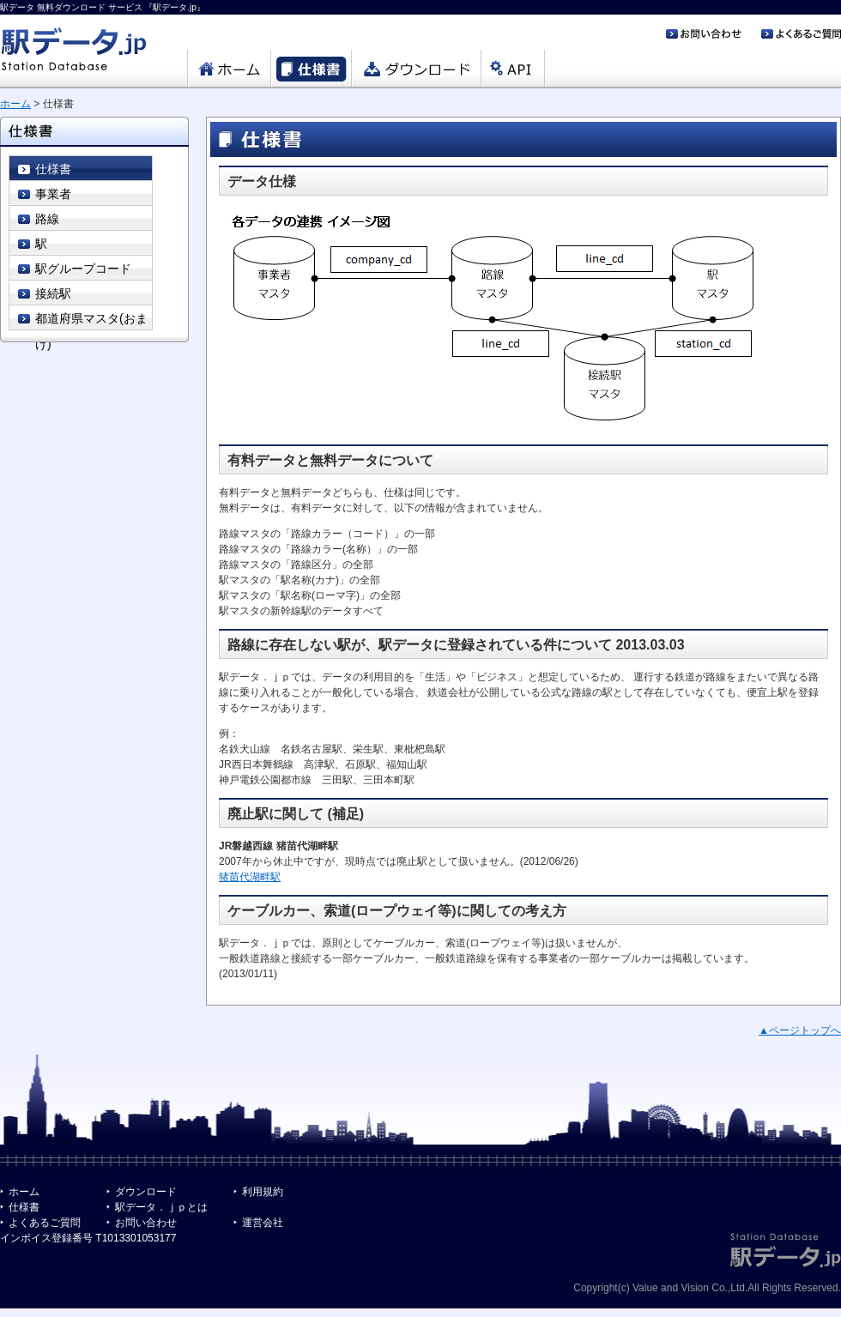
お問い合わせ (146, 1223)
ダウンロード (146, 1192)
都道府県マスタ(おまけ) (91, 320)
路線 (47, 219)
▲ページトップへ (800, 1030)
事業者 (53, 194)
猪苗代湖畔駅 (250, 877)
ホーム (15, 104)
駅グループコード (83, 268)
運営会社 (262, 1223)
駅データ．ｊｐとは (161, 1207)
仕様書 (53, 169)
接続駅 (53, 293)
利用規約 (262, 1192)
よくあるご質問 (45, 1223)
